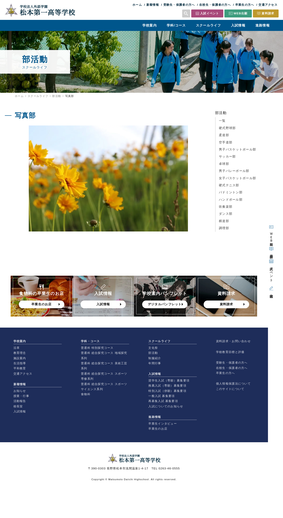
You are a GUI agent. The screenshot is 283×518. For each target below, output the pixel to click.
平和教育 (19, 368)
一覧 (222, 122)
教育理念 (19, 353)
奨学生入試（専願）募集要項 (168, 380)
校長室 (18, 406)
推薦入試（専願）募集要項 (167, 385)
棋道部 (224, 223)
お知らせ (19, 391)
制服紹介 (154, 358)
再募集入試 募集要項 (163, 401)
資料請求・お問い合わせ (233, 341)
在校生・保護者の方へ (215, 4)
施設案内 (19, 358)
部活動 (56, 96)
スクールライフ (208, 25)
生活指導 (19, 363)
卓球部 (224, 165)
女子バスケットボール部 (237, 180)
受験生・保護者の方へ (179, 4)
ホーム (137, 4)
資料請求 (268, 13)
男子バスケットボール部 (237, 151)
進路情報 (262, 25)
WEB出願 (241, 13)
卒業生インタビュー (162, 423)
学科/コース (176, 25)
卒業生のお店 (157, 428)
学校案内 (149, 25)
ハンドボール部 (231, 201)
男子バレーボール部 (234, 173)
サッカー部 (227, 158)
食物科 (85, 394)
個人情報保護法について (233, 383)
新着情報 (152, 4)
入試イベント (209, 13)
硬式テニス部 (229, 187)
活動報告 (19, 401)
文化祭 (153, 347)
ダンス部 (225, 215)
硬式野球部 (227, 130)
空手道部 (225, 144)
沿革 (16, 347)
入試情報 (238, 25)
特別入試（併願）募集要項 (167, 391)
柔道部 (224, 137)
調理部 (224, 230)
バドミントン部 (231, 194)
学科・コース (90, 341)
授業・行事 (21, 396)
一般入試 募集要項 (161, 396)
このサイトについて (230, 389)
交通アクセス (267, 4)
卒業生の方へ (244, 4)
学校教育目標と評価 (230, 352)
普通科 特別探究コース (97, 347)
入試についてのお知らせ (165, 406)
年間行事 (154, 363)
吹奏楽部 (225, 208)
